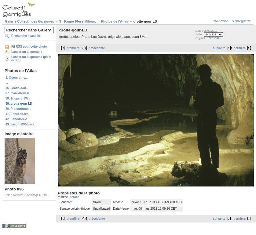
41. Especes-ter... (17, 114)
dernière (240, 48)
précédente (97, 48)
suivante (219, 48)
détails (74, 197)
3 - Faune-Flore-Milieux (77, 21)
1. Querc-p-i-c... (16, 77)
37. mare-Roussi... (18, 93)
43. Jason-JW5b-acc (20, 124)
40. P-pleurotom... (18, 108)
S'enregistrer (241, 21)
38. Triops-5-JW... (18, 98)
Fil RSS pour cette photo (29, 46)
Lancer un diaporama (26, 51)
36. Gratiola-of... (17, 88)
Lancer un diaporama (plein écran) (31, 58)
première (73, 48)
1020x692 (213, 38)
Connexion (221, 21)
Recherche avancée (25, 36)
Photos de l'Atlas (114, 21)
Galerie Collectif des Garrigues (29, 21)
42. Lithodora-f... (17, 119)
